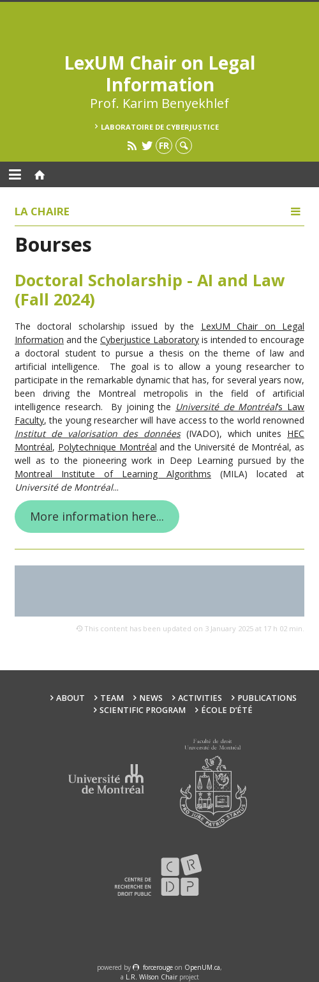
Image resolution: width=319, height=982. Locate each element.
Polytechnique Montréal (107, 447)
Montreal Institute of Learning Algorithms (113, 474)
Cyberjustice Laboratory (149, 340)
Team (112, 698)
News (151, 698)
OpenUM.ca (202, 967)
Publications (267, 698)
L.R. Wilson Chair (151, 976)
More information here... (97, 516)
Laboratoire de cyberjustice (160, 127)
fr (164, 145)
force (158, 967)
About (70, 698)
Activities (200, 698)
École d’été (227, 710)
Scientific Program (143, 710)
